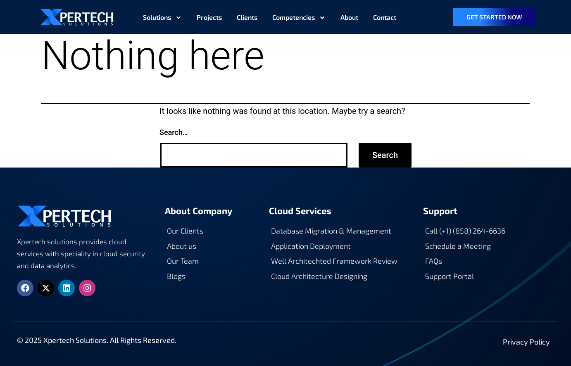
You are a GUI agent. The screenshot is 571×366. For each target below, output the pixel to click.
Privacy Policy (526, 341)
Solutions (162, 17)
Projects (209, 17)
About (349, 17)
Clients (247, 17)
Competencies (299, 17)
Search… (173, 132)
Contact (384, 17)
